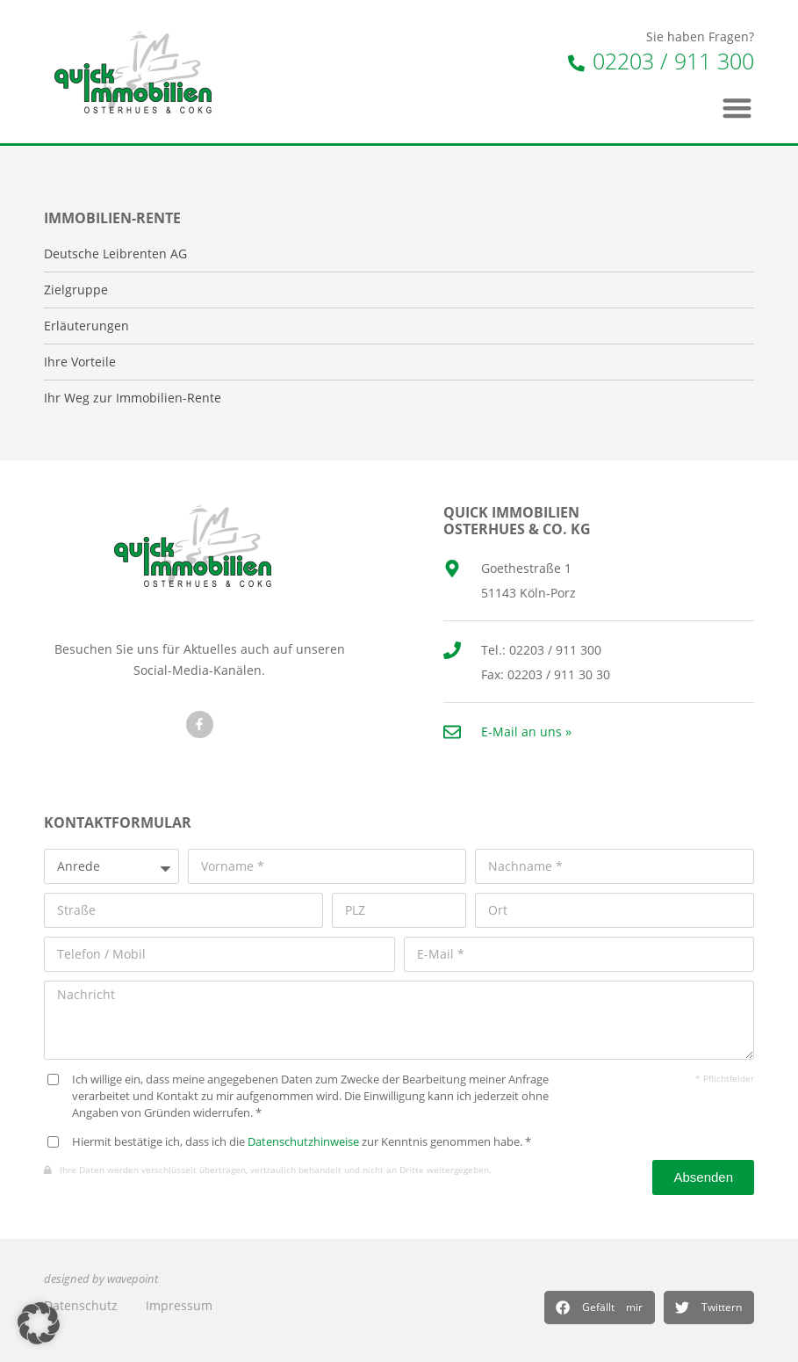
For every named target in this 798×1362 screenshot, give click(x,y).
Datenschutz (81, 1305)
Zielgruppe (76, 290)
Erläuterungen (86, 326)
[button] (599, 1307)
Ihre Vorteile (80, 362)
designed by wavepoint (101, 1278)
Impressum (179, 1305)
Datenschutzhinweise (303, 1141)
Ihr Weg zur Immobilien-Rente (132, 398)
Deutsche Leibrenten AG (115, 254)
